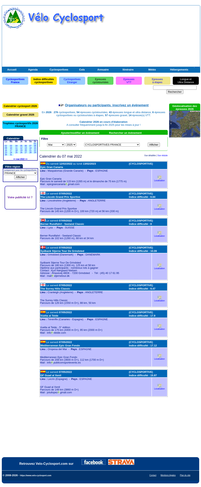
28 (30, 152)
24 (11, 152)
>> (26, 159)
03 (11, 146)
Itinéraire (128, 69)
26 (21, 152)
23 (6, 152)
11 (16, 148)
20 (26, 150)
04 (16, 146)
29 (35, 152)
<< (14, 159)
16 (6, 150)
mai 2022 (20, 159)
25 (16, 152)
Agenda (33, 69)
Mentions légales (168, 475)
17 (11, 150)
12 (21, 148)
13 (26, 148)
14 (30, 148)
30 (6, 155)
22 (35, 150)
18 (16, 150)
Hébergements (179, 69)
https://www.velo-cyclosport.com (35, 475)
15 (35, 148)
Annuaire (103, 69)
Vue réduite (163, 155)
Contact (152, 475)
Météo (152, 69)
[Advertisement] (152, 39)
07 (30, 146)
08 (35, 146)
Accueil (11, 69)
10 (11, 148)
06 (26, 146)
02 (6, 146)
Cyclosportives (58, 69)
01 (35, 144)
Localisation (159, 179)
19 (21, 150)
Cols (82, 69)
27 (26, 152)
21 (30, 150)
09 (6, 148)
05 (21, 146)
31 (11, 155)
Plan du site (185, 475)
